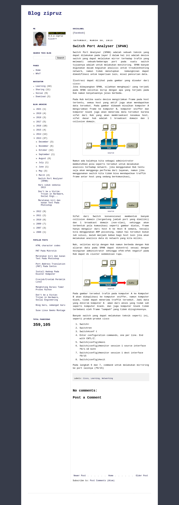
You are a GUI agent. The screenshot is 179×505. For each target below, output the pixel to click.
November (44, 146)
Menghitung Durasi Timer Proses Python (50, 288)
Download (41, 96)
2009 (39, 224)
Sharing (40, 89)
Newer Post (80, 476)
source (111, 153)
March (42, 175)
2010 (39, 220)
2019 (39, 113)
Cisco (85, 378)
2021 (39, 109)
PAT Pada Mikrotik (46, 251)
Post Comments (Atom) (102, 480)
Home (110, 476)
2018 (39, 117)
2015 (39, 130)
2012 (39, 211)
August (43, 158)
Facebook (79, 33)
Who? (38, 73)
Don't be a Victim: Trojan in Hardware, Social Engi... (51, 194)
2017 (39, 122)
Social (39, 93)
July (42, 162)
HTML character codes (48, 246)
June (42, 167)
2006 (39, 232)
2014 (39, 134)
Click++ (52, 39)
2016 (39, 126)
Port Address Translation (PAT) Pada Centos (50, 265)
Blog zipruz (45, 13)
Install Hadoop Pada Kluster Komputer (47, 273)
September (45, 154)
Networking (107, 378)
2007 (39, 228)
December (44, 142)
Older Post (142, 476)
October (44, 150)
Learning (95, 378)
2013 (39, 138)
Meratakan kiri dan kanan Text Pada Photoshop (49, 203)
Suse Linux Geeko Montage (50, 310)
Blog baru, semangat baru (50, 305)
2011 (39, 215)
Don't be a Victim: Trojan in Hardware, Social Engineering (47, 297)
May (41, 171)
